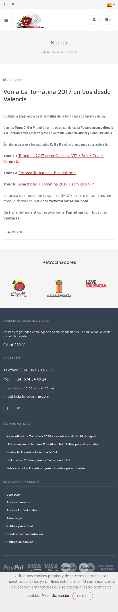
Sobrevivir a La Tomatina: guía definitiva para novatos (45, 468)
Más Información (56, 595)
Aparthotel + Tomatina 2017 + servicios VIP (56, 184)
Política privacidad (19, 526)
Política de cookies (19, 542)
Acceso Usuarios (18, 502)
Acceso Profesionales (21, 510)
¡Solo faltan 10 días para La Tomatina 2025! (38, 460)
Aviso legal (14, 518)
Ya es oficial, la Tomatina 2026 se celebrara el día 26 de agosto (52, 436)
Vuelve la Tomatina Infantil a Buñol (31, 452)
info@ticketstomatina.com (26, 396)
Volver (15, 232)
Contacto (13, 494)
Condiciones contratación (24, 534)
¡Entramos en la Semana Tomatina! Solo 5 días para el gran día (52, 444)
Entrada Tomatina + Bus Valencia (47, 173)
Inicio (45, 52)
